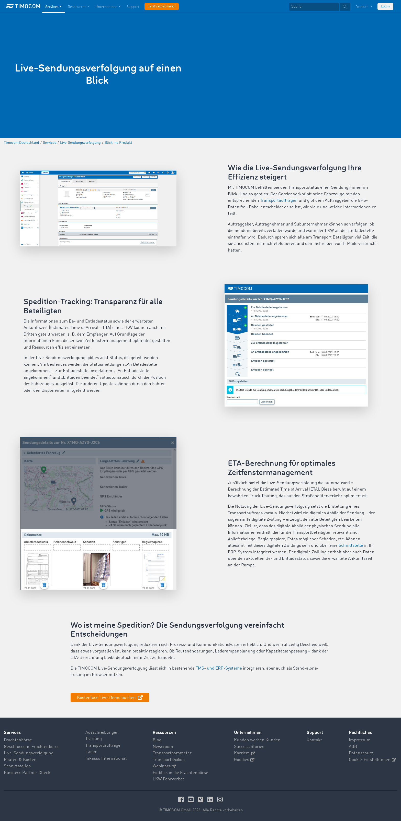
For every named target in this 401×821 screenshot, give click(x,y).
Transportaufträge (102, 745)
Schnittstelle (351, 545)
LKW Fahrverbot (168, 779)
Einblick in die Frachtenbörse (180, 773)
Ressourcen (164, 732)
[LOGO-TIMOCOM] (23, 6)
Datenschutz (361, 753)
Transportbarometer (172, 753)
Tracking (93, 739)
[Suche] (314, 7)
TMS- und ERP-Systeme (219, 668)
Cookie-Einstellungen (372, 760)
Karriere (244, 753)
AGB (353, 747)
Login (385, 6)
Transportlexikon (169, 760)
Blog (157, 740)
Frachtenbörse (18, 740)
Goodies (244, 760)
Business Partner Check (27, 773)
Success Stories (249, 747)
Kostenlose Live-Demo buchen (107, 698)
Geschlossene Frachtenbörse (32, 747)
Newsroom (163, 747)
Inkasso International (106, 758)
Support (315, 732)
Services (12, 732)
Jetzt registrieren (161, 6)
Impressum (360, 740)
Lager (91, 752)
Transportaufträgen (279, 200)
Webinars (164, 766)
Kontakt (314, 740)
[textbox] (319, 7)
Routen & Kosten (20, 760)
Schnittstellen (17, 766)
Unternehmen (247, 732)
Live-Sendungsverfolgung (28, 753)
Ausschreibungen (102, 732)
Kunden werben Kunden (257, 740)
